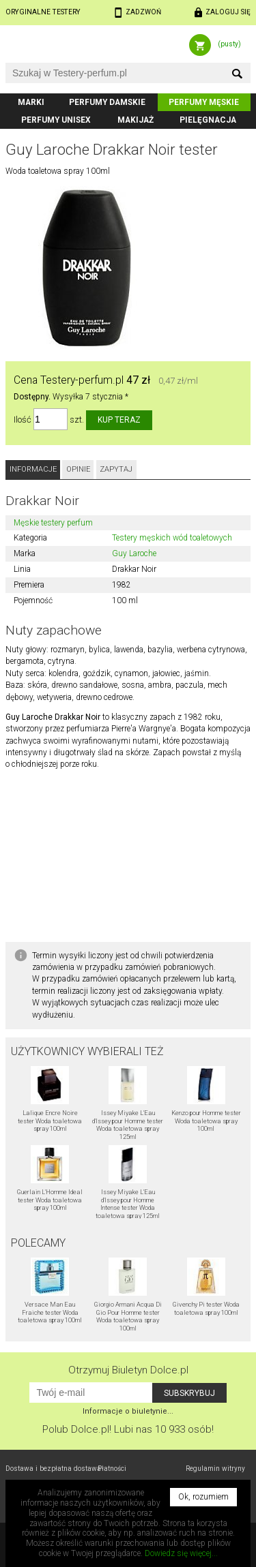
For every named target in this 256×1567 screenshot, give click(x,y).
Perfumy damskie (107, 102)
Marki (31, 102)
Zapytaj (116, 469)
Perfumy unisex (56, 120)
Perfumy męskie (204, 102)
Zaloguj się (228, 12)
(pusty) (229, 44)
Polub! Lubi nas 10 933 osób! (128, 1429)
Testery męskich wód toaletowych (172, 538)
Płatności (112, 1468)
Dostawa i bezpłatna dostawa (53, 1468)
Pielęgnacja (208, 120)
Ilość (22, 419)
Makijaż (135, 120)
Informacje (33, 469)
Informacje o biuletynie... (128, 1411)
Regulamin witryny (215, 1468)
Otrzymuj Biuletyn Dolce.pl (128, 1370)
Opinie (78, 469)
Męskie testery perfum (53, 523)
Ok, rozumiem (203, 1497)
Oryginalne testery (43, 12)
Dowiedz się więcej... (181, 1553)
